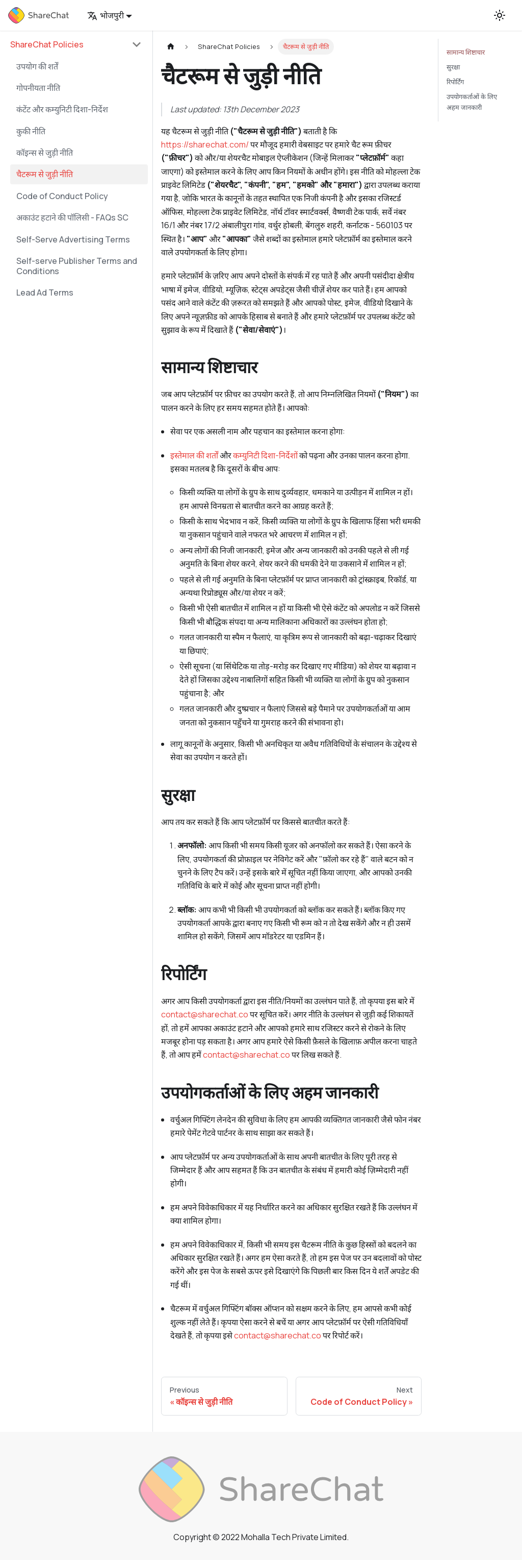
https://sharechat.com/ (205, 144)
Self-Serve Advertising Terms (73, 239)
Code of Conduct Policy (62, 196)
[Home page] (170, 47)
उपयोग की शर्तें (37, 66)
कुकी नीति (30, 131)
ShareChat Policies (47, 44)
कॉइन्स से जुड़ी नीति (44, 152)
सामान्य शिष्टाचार (466, 52)
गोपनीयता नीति (38, 87)
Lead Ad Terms (44, 292)
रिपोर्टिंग (455, 81)
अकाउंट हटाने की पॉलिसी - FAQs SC (72, 217)
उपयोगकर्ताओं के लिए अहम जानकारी (472, 102)
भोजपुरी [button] (105, 15)
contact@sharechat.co (204, 1014)
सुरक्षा (453, 66)
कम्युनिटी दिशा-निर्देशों (265, 455)
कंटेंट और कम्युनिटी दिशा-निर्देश (62, 109)
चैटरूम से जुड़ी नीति (44, 174)
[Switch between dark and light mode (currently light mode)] (499, 15)
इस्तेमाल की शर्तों (194, 455)
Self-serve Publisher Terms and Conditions (76, 266)
